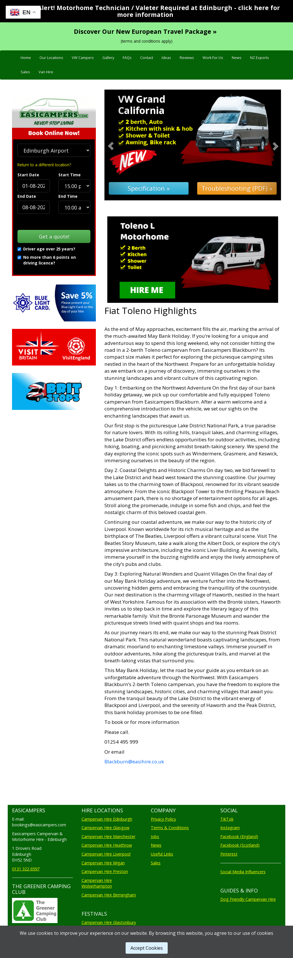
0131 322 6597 (25, 869)
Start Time (69, 174)
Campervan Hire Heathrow (107, 845)
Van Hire (46, 72)
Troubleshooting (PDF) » (236, 188)
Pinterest (228, 854)
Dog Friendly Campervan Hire (248, 899)
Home (26, 57)
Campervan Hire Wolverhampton (97, 883)
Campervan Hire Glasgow (105, 827)
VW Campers (83, 57)
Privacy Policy (163, 819)
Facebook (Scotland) (240, 845)
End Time (68, 196)
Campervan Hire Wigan (103, 863)
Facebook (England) (239, 836)
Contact (146, 57)
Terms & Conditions (170, 827)
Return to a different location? (44, 164)
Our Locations (51, 57)
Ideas (166, 57)
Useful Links (162, 854)
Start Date (28, 174)
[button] (117, 145)
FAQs (127, 57)
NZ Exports (259, 57)
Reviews (187, 57)
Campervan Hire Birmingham (109, 895)
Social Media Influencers (243, 871)
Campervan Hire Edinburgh (107, 819)
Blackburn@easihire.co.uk (134, 761)
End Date (26, 196)
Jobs (155, 836)
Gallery (108, 57)
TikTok (226, 819)
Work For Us (213, 57)
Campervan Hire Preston (105, 871)
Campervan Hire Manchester (108, 836)
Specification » (149, 188)
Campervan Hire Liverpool (106, 854)
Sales (25, 72)
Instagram (230, 827)
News (236, 57)
